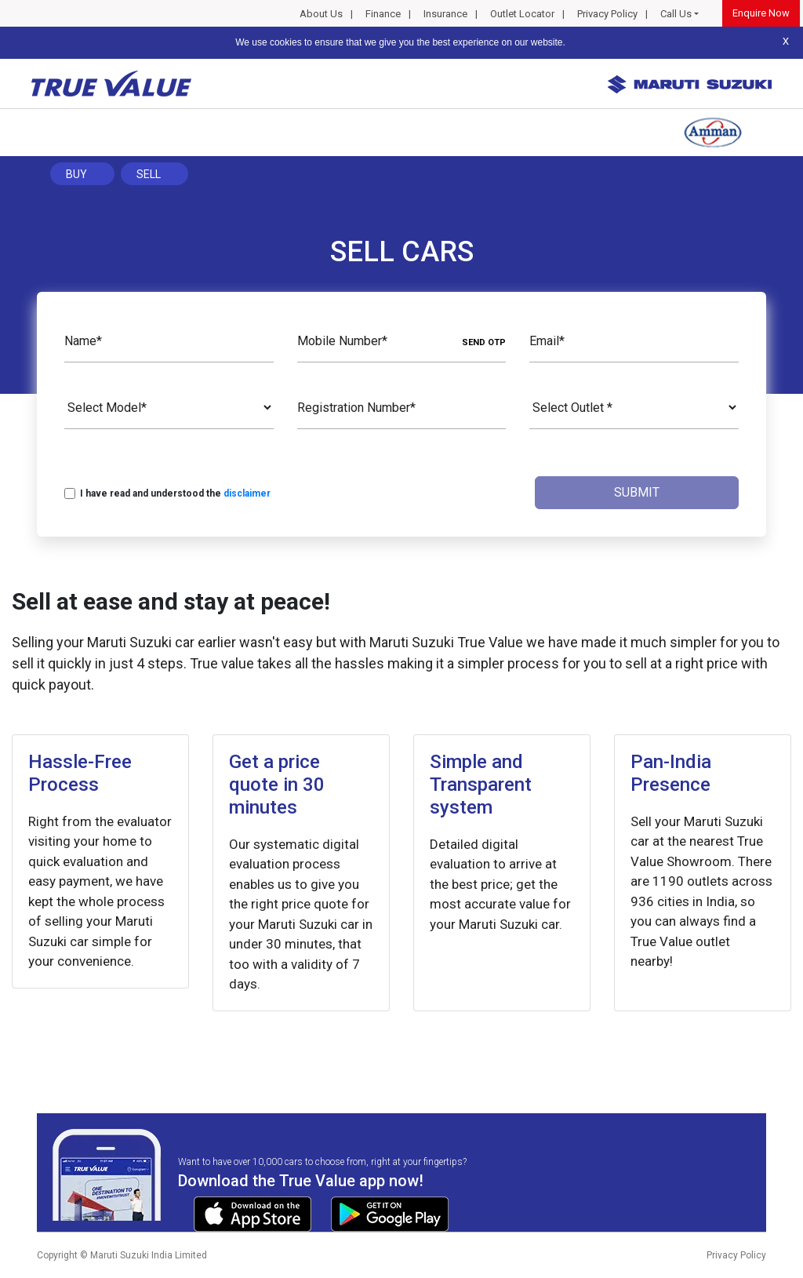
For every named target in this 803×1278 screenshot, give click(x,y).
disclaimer (247, 493)
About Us (321, 14)
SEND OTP (484, 342)
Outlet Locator (522, 14)
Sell (148, 174)
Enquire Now (761, 13)
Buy (76, 174)
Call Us (676, 14)
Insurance (445, 14)
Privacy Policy (607, 14)
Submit (636, 492)
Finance (383, 14)
